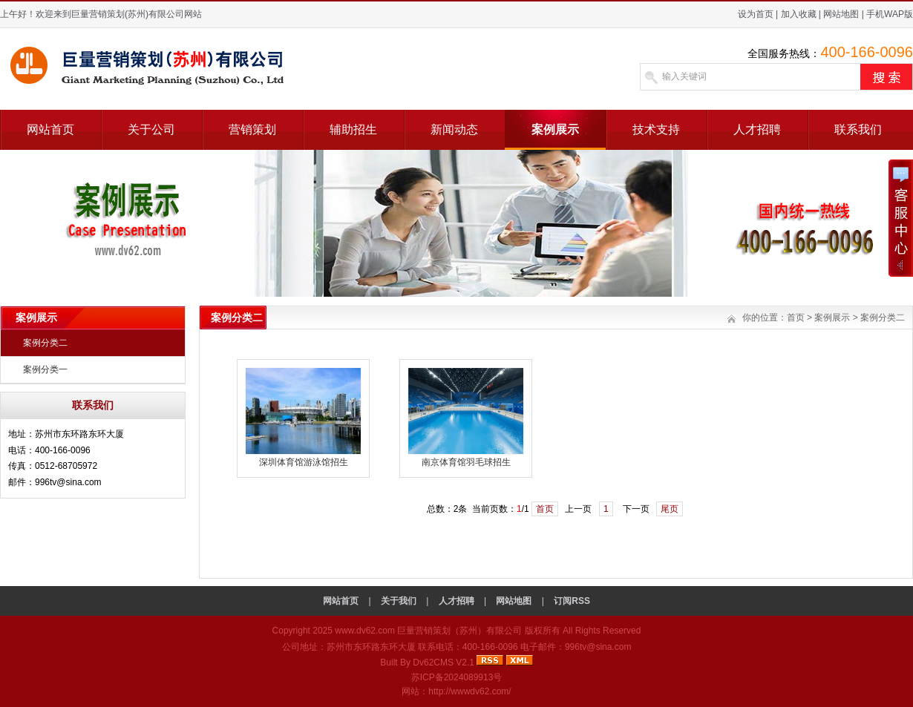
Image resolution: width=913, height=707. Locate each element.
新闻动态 (454, 129)
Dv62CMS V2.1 (443, 662)
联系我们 (858, 129)
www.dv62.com (365, 630)
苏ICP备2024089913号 (457, 677)
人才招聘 (757, 129)
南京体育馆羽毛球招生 (466, 462)
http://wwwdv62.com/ (469, 691)
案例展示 (555, 129)
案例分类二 (45, 343)
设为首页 (755, 14)
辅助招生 (353, 129)
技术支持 (656, 129)
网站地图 (841, 14)
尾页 (669, 509)
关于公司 (151, 129)
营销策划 (252, 129)
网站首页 (50, 129)
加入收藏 (799, 14)
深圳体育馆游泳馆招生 (303, 462)
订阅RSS (572, 601)
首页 (796, 317)
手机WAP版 (889, 14)
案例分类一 (45, 369)
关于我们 (398, 601)
